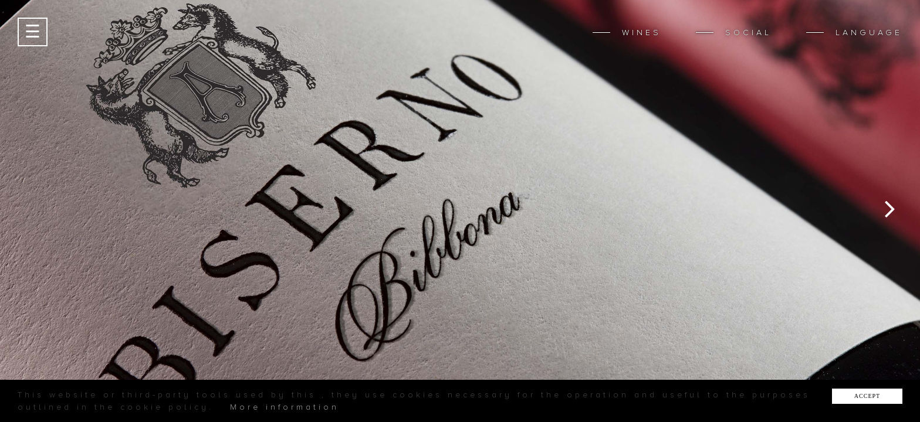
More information (284, 407)
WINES (641, 33)
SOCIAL (748, 33)
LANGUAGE (869, 33)
